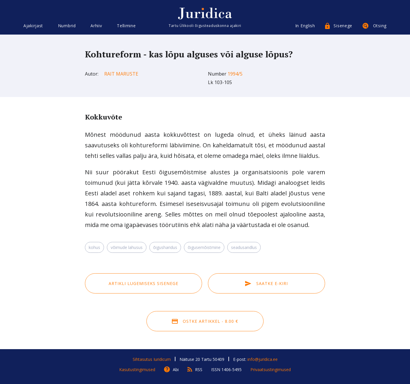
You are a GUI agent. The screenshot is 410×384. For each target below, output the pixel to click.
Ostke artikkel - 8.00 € (205, 321)
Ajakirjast (33, 25)
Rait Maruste (121, 74)
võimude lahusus (127, 247)
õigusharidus (165, 247)
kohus (94, 247)
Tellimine (126, 25)
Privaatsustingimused (270, 369)
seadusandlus (244, 247)
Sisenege (343, 25)
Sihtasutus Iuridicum (152, 359)
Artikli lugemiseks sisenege (143, 283)
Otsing (380, 25)
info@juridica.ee (262, 359)
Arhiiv (96, 25)
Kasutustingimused (137, 369)
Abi (176, 369)
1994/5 (235, 74)
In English (305, 25)
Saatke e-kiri (266, 283)
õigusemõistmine (204, 247)
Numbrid (67, 25)
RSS (198, 369)
